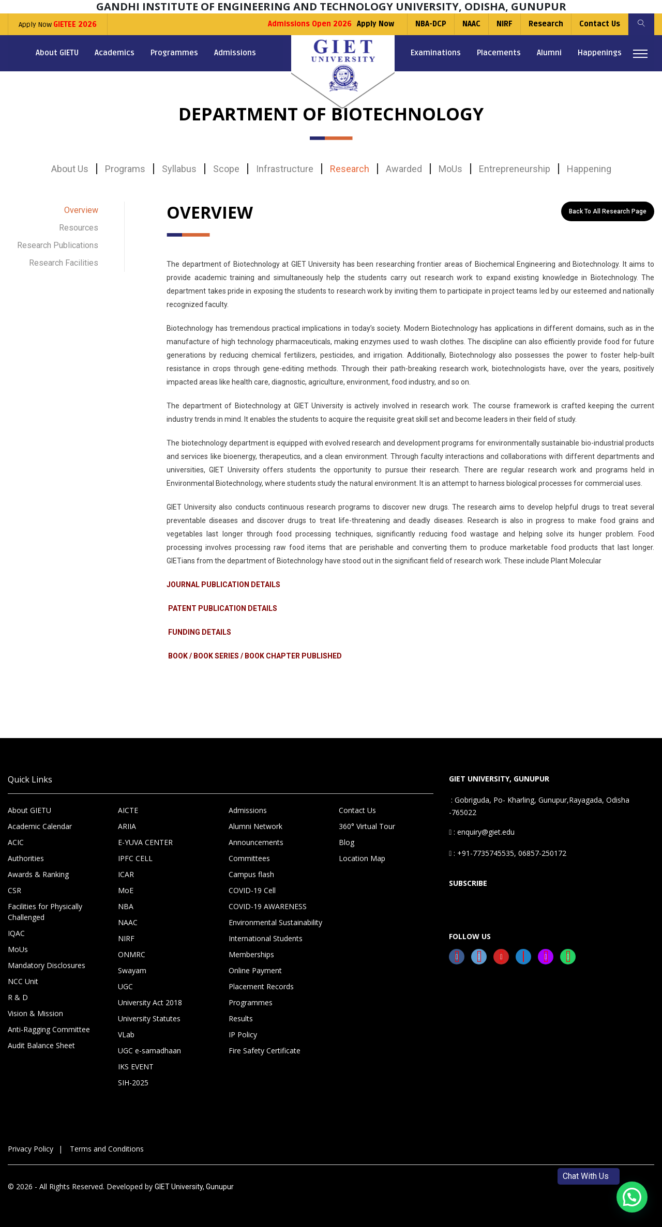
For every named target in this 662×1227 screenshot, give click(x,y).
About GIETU (57, 52)
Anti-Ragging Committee (49, 1029)
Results (241, 1018)
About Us (69, 168)
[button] (632, 1197)
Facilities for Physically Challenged (45, 911)
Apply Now (58, 24)
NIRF (504, 24)
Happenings (600, 52)
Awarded (404, 168)
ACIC (16, 842)
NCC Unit (23, 981)
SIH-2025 (133, 1082)
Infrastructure (284, 168)
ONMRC (131, 954)
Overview (81, 210)
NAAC (471, 24)
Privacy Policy (30, 1149)
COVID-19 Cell (252, 890)
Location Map (362, 858)
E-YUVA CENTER (145, 842)
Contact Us (599, 24)
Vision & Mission (35, 1013)
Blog (346, 842)
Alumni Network (255, 826)
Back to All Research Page (607, 211)
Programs (125, 168)
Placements (499, 52)
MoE (125, 890)
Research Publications (57, 245)
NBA (125, 906)
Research (546, 24)
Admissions (235, 52)
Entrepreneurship (514, 168)
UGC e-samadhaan (149, 1050)
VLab (126, 1034)
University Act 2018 (150, 1002)
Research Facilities (63, 263)
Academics (114, 52)
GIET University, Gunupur (194, 1187)
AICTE (128, 810)
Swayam (132, 970)
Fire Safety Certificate (264, 1050)
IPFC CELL (135, 858)
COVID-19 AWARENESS (268, 906)
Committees (249, 858)
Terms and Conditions (107, 1149)
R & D (18, 997)
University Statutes (149, 1018)
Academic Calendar (40, 826)
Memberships (251, 954)
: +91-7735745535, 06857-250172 (507, 853)
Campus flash (251, 874)
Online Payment (255, 970)
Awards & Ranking (38, 874)
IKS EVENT (136, 1066)
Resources (78, 228)
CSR (14, 890)
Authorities (26, 858)
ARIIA (127, 826)
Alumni (549, 52)
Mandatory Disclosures (46, 965)
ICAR (126, 874)
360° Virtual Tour (367, 826)
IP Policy (243, 1034)
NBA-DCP (430, 24)
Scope (226, 168)
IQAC (16, 933)
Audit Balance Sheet (41, 1045)
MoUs (450, 168)
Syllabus (179, 168)
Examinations (436, 52)
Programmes (174, 52)
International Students (266, 938)
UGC (125, 986)
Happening (589, 168)
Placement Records (261, 986)
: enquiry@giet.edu (482, 832)
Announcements (256, 842)
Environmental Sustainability (275, 922)
